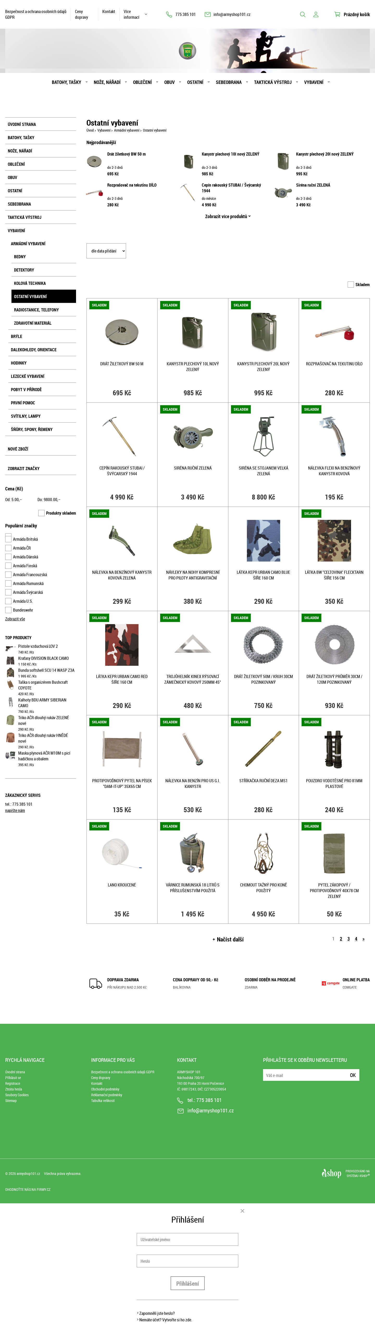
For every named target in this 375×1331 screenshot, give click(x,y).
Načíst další (230, 939)
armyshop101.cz (28, 1173)
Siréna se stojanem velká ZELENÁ (263, 471)
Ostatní (195, 82)
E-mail (267, 1071)
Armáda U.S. (23, 601)
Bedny (20, 257)
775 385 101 (186, 14)
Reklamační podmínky (106, 1094)
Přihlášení (187, 1283)
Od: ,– (13, 499)
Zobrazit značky (24, 468)
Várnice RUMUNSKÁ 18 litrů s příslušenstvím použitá (193, 888)
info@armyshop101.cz (232, 14)
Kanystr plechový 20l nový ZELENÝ (325, 154)
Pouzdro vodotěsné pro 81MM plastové (334, 783)
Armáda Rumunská (28, 583)
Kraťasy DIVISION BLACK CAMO (43, 658)
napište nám (15, 810)
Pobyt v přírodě (26, 389)
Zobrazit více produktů (226, 216)
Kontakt (108, 11)
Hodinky (19, 363)
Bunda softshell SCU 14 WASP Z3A (46, 670)
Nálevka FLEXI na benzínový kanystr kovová (334, 471)
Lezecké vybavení (27, 376)
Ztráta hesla (13, 1089)
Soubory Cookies (17, 1094)
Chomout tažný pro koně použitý (263, 888)
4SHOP (364, 1176)
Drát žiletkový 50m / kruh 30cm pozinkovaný (263, 679)
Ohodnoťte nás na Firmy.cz (28, 1189)
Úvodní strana (22, 124)
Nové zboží (18, 449)
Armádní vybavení (28, 244)
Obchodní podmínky (105, 1089)
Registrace (12, 1083)
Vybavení (313, 82)
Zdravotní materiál (33, 323)
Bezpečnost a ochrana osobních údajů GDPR (35, 14)
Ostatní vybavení (30, 296)
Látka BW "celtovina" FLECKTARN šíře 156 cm (334, 575)
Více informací (131, 14)
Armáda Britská (25, 539)
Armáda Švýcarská (28, 592)
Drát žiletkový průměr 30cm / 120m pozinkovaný (334, 679)
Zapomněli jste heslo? (157, 1313)
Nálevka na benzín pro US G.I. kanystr (192, 783)
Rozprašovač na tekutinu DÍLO (132, 185)
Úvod (90, 130)
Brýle (16, 336)
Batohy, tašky (66, 82)
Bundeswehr (23, 610)
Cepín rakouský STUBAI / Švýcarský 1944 (122, 471)
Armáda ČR (22, 548)
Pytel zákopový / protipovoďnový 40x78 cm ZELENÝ (334, 890)
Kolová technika (30, 283)
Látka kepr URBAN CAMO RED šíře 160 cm (122, 679)
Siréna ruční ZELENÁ (313, 185)
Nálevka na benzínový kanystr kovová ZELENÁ (122, 575)
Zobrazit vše (15, 619)
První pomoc (23, 403)
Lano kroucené (122, 885)
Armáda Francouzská (30, 574)
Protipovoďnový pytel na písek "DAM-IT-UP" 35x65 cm (122, 783)
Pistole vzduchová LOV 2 (38, 646)
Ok (353, 1075)
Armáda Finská (25, 566)
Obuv (169, 82)
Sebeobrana (229, 82)
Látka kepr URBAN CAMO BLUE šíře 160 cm (263, 575)
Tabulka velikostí (103, 1100)
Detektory (24, 270)
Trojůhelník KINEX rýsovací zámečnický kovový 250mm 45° (192, 679)
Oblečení (142, 82)
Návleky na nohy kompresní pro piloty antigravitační (193, 575)
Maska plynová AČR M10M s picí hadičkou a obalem (44, 756)
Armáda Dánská (25, 557)
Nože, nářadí (107, 82)
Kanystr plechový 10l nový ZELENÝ (230, 154)
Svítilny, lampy (26, 416)
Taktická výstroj (273, 82)
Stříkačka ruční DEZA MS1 (263, 781)
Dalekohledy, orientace (34, 350)
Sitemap (11, 1100)
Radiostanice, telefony (36, 310)
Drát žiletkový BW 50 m (126, 154)
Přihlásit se (13, 1077)
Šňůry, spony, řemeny (32, 429)
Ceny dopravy (81, 14)
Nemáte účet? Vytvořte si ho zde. (165, 1320)
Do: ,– (49, 499)
